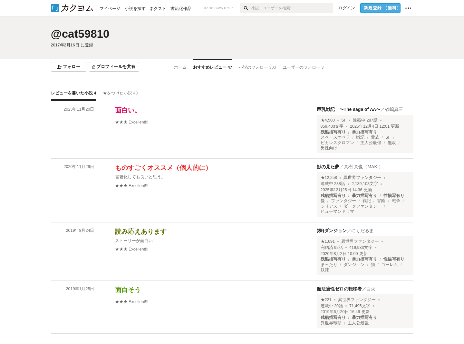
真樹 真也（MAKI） (363, 166)
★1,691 (328, 241)
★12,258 (329, 177)
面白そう (128, 289)
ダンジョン (353, 264)
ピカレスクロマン (337, 143)
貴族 (375, 137)
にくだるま (362, 230)
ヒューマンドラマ (337, 211)
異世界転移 (331, 323)
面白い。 (128, 110)
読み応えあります (141, 231)
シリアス (329, 206)
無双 (392, 143)
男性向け (329, 148)
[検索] (245, 8)
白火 (370, 288)
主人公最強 (370, 143)
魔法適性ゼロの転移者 (339, 288)
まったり (329, 264)
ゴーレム (389, 264)
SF (343, 120)
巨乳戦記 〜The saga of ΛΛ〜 (349, 109)
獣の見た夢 (328, 166)
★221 (326, 300)
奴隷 (325, 270)
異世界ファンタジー (362, 177)
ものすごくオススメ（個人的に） (163, 167)
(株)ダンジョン (332, 230)
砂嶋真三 (394, 109)
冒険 (381, 201)
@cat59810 (80, 33)
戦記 (360, 137)
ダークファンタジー (362, 206)
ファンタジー (343, 201)
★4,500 (328, 120)
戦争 (396, 201)
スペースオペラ (335, 137)
